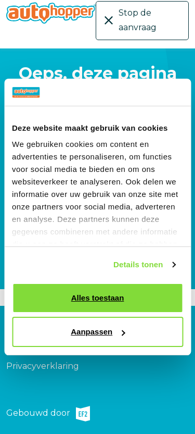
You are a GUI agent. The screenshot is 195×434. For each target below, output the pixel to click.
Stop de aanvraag (138, 20)
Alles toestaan (97, 297)
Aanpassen (98, 331)
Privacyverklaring (42, 366)
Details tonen (138, 264)
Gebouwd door (48, 413)
